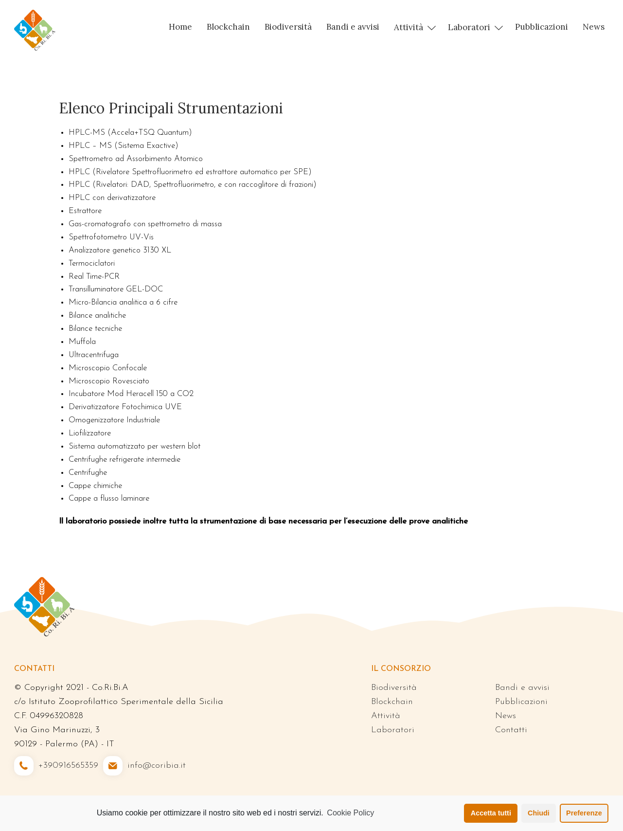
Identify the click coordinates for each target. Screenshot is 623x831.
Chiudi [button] (539, 813)
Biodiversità (288, 26)
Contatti (511, 730)
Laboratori (469, 27)
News (594, 26)
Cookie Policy (350, 813)
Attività (408, 27)
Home (180, 26)
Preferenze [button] (584, 813)
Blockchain (228, 26)
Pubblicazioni (541, 26)
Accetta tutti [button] (491, 813)
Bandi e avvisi (352, 26)
